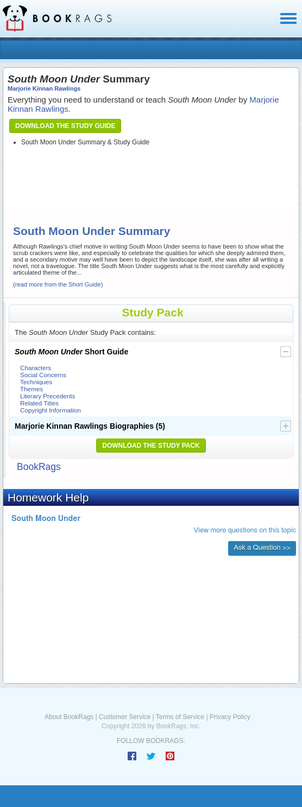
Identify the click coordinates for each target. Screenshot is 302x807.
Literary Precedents (47, 395)
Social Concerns (43, 374)
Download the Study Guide (65, 126)
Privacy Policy (230, 717)
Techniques (36, 381)
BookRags (39, 466)
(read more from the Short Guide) (58, 284)
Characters (35, 367)
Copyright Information (50, 410)
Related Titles (39, 402)
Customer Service (124, 717)
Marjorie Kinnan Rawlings (44, 88)
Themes (31, 388)
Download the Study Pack (151, 445)
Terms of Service (180, 717)
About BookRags (69, 717)
